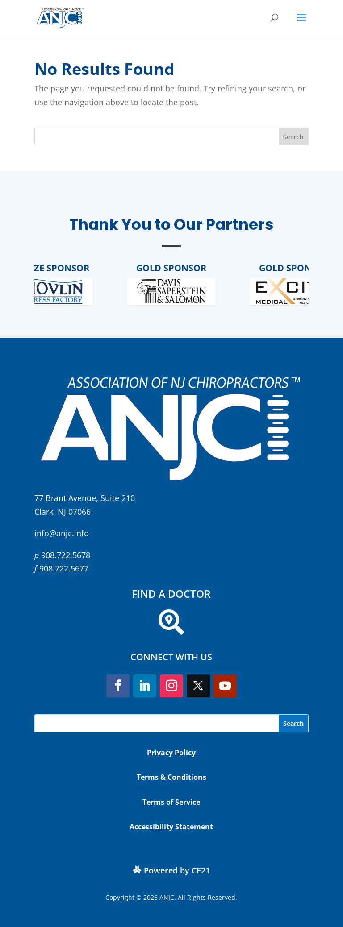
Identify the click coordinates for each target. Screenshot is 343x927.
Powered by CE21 (177, 870)
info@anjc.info (61, 533)
